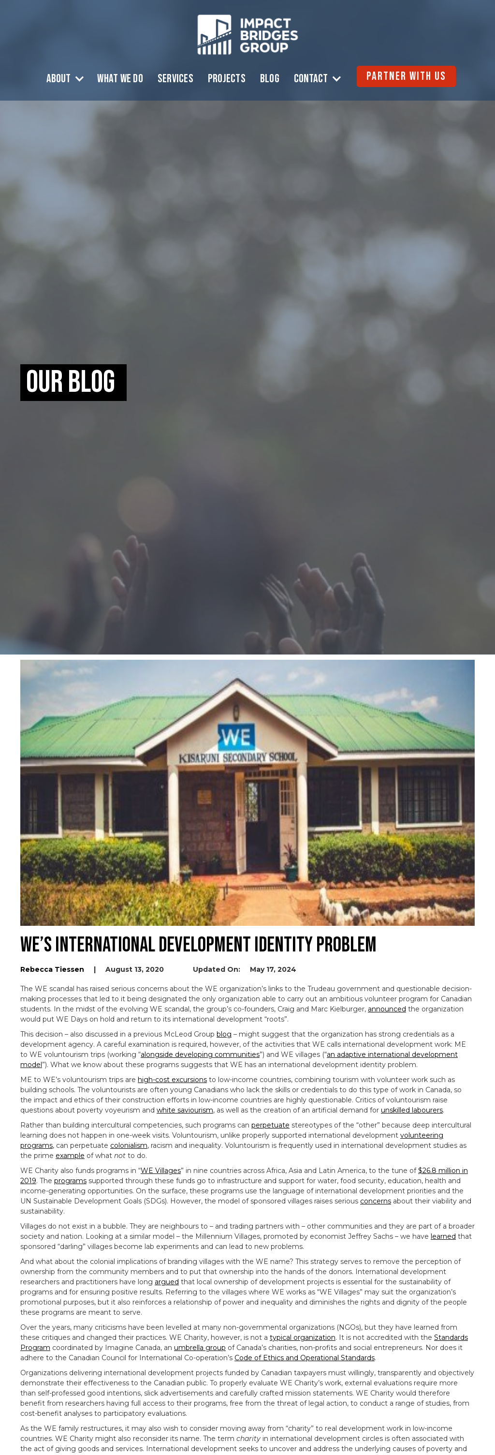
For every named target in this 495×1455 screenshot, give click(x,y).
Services (175, 79)
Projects (227, 79)
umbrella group (200, 1347)
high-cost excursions (172, 1079)
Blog (269, 79)
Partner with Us (406, 76)
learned (443, 1236)
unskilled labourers (412, 1110)
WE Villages (161, 1170)
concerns (375, 1201)
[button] (67, 78)
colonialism (128, 1145)
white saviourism (185, 1110)
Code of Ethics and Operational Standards (304, 1357)
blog (224, 1034)
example (70, 1155)
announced (387, 1009)
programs (70, 1180)
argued (167, 1281)
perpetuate (270, 1125)
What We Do (120, 79)
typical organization (302, 1337)
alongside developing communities (200, 1054)
